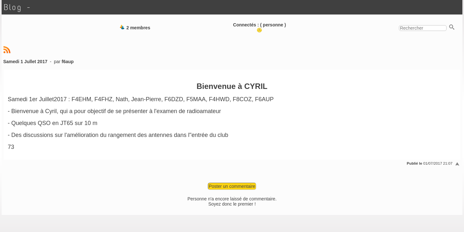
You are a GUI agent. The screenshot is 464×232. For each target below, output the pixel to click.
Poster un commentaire (232, 186)
